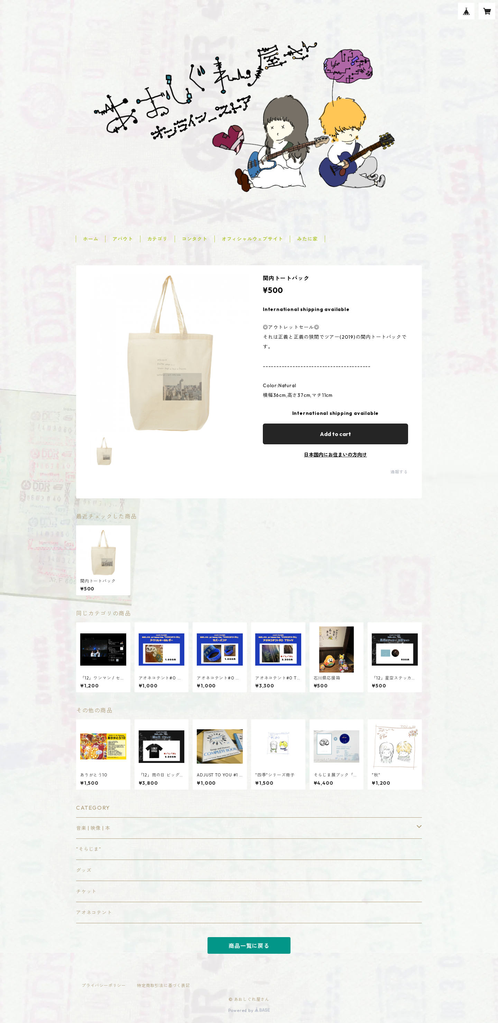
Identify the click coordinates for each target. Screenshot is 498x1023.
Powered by (249, 1010)
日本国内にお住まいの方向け (335, 455)
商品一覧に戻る (249, 945)
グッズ (83, 870)
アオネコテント (94, 912)
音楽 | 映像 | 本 (93, 828)
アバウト (122, 239)
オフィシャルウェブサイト (252, 239)
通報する (399, 471)
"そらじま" (88, 849)
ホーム (90, 239)
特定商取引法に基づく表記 (163, 985)
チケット (86, 891)
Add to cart (335, 433)
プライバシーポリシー (104, 985)
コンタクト (195, 239)
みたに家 (307, 239)
